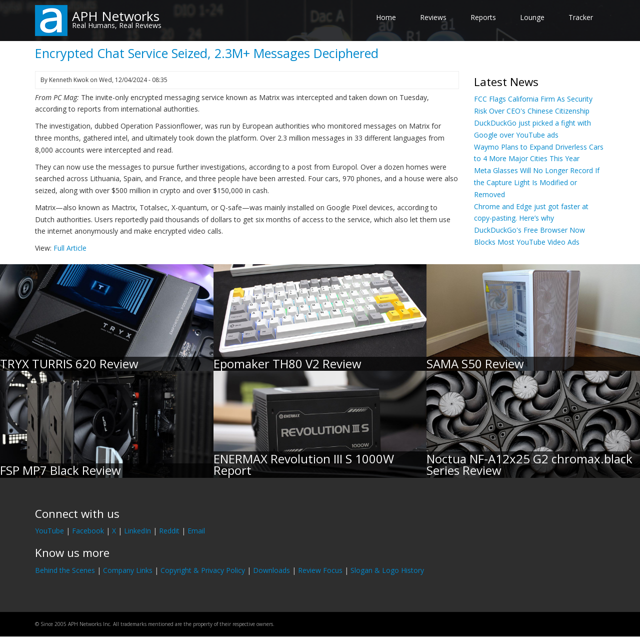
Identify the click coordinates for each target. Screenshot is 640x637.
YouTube (49, 530)
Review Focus (320, 570)
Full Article (70, 248)
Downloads (271, 570)
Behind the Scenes (65, 570)
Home (386, 17)
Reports (483, 17)
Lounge (532, 17)
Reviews (433, 17)
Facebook (88, 530)
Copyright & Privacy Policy (202, 570)
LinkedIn (137, 530)
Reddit (169, 530)
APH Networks (116, 16)
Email (196, 530)
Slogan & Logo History (387, 570)
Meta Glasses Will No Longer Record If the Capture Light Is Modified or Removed (537, 182)
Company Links (127, 570)
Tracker (580, 17)
